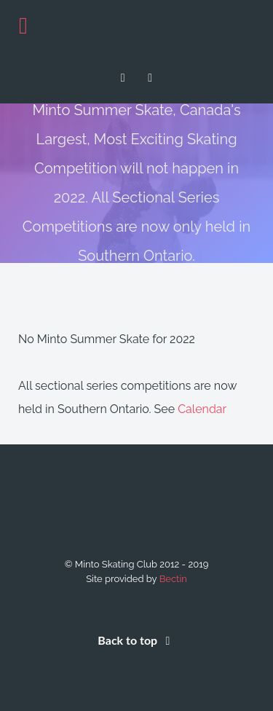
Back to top (136, 640)
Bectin (173, 578)
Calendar (202, 409)
